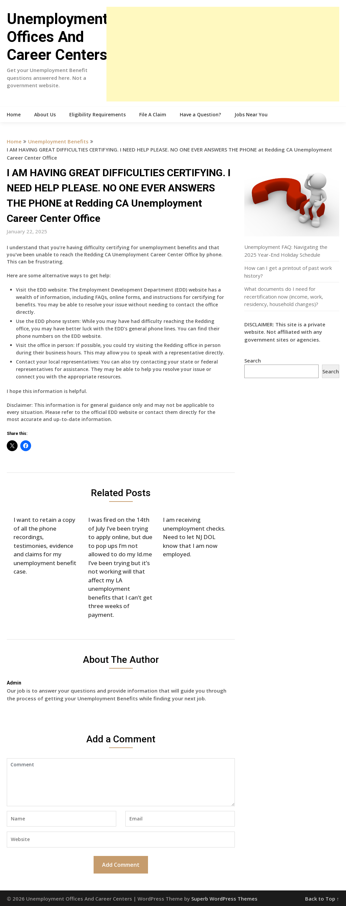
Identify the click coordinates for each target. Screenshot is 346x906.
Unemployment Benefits (58, 141)
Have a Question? (200, 114)
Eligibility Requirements (97, 114)
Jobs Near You (251, 114)
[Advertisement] (222, 54)
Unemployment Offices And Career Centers (57, 37)
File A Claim (152, 114)
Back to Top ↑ (322, 898)
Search (252, 360)
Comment (120, 782)
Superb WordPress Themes (224, 898)
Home (14, 114)
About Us (45, 114)
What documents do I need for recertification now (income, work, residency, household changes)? (283, 296)
